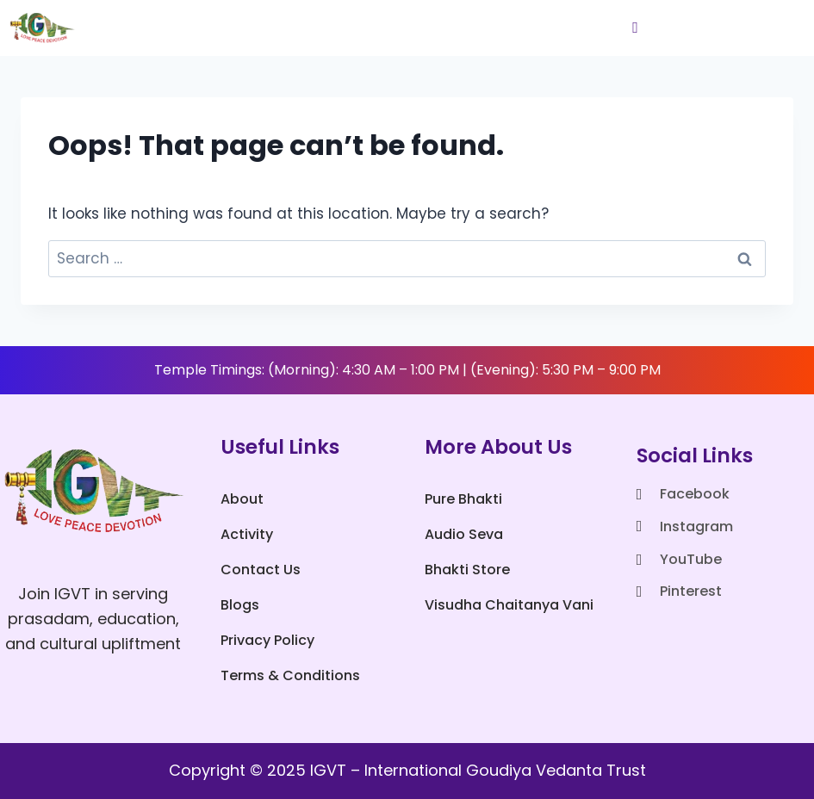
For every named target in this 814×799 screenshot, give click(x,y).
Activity (247, 534)
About (242, 499)
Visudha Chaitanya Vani (509, 605)
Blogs (240, 605)
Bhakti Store (467, 569)
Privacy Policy (267, 640)
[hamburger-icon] (635, 28)
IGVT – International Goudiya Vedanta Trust (478, 770)
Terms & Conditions (290, 675)
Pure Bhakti (463, 499)
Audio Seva (464, 534)
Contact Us (261, 569)
